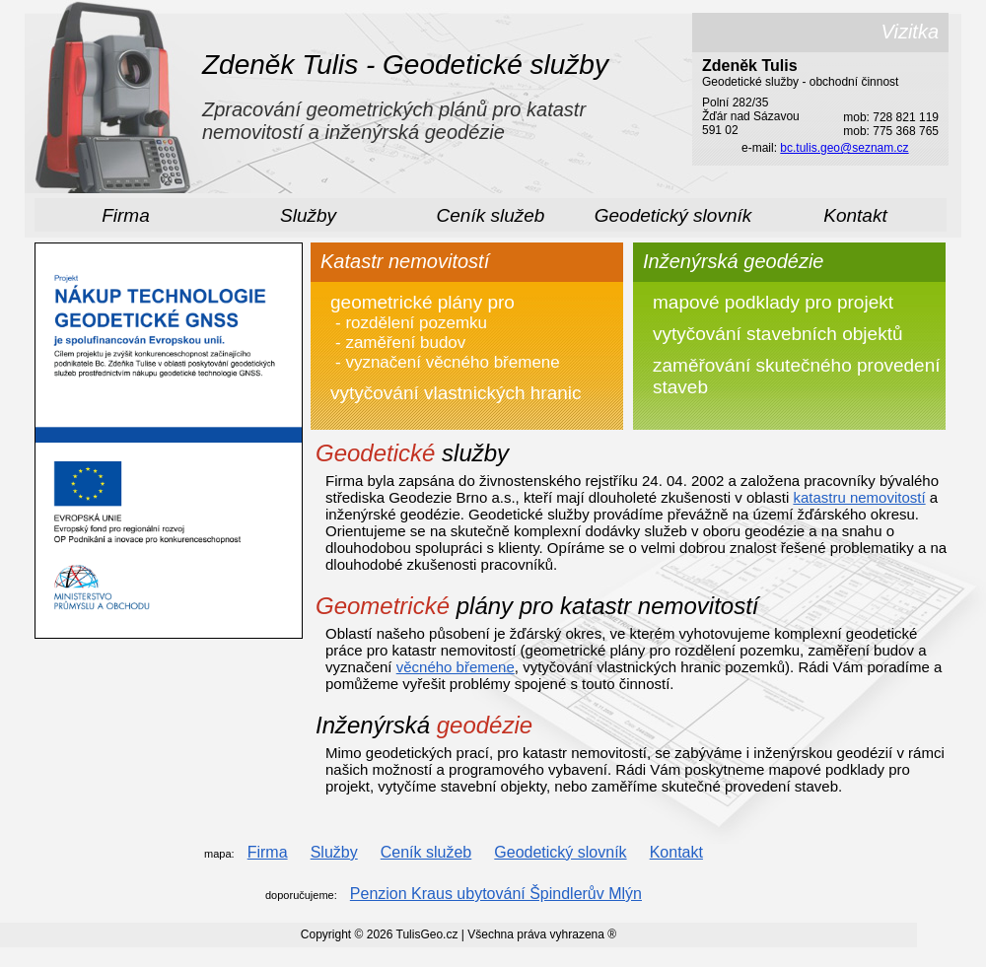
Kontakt (854, 215)
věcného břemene (455, 666)
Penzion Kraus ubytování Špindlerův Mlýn (496, 893)
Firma (126, 215)
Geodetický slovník (673, 215)
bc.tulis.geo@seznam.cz (844, 148)
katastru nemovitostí (859, 497)
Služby (308, 215)
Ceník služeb (491, 215)
